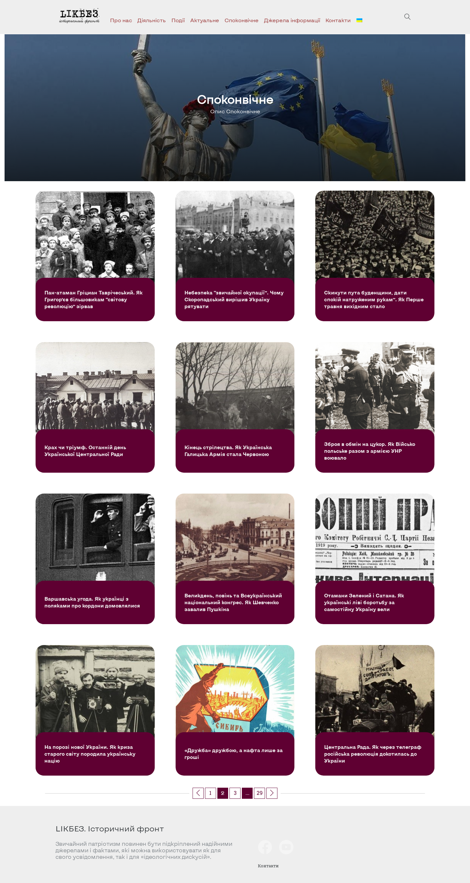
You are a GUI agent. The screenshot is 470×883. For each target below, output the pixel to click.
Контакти (338, 20)
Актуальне (204, 20)
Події (178, 20)
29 (260, 792)
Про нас (121, 20)
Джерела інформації (292, 20)
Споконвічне (241, 20)
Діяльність (151, 20)
